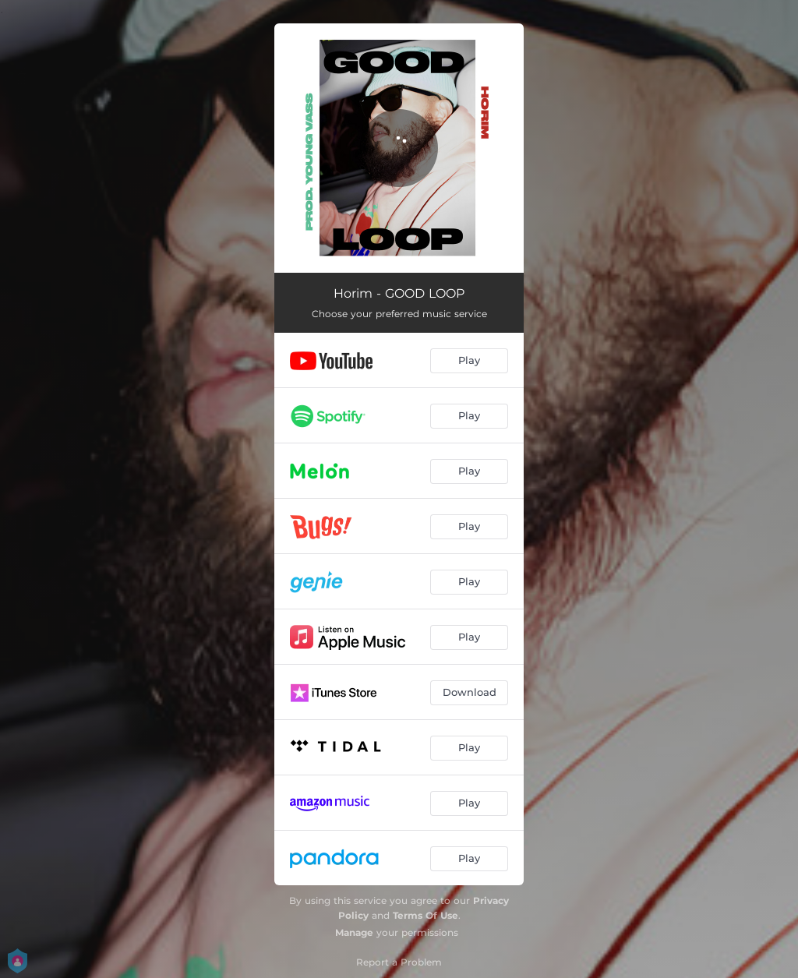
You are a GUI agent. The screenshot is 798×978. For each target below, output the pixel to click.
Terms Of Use (425, 915)
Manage (354, 932)
